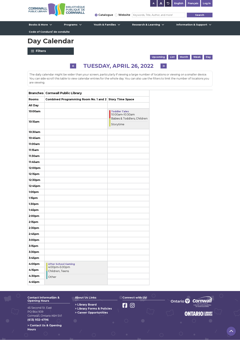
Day (208, 56)
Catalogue (105, 14)
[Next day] (163, 65)
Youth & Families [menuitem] (105, 24)
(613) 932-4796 (38, 319)
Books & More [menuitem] (38, 24)
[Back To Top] (231, 331)
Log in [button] (207, 3)
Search (199, 14)
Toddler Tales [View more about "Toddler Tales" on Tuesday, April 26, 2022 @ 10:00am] (120, 111)
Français (193, 3)
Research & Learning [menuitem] (146, 24)
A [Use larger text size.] (161, 3)
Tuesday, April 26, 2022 (118, 66)
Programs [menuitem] (71, 24)
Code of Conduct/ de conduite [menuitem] (49, 31)
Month (184, 56)
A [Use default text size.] (168, 3)
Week (197, 56)
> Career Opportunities (91, 312)
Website (124, 14)
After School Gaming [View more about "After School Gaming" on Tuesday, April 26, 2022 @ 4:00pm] (61, 264)
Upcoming (158, 56)
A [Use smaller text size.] (153, 3)
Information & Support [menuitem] (191, 24)
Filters (41, 51)
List (172, 56)
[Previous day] (73, 65)
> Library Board (86, 304)
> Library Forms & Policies (93, 308)
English (178, 3)
